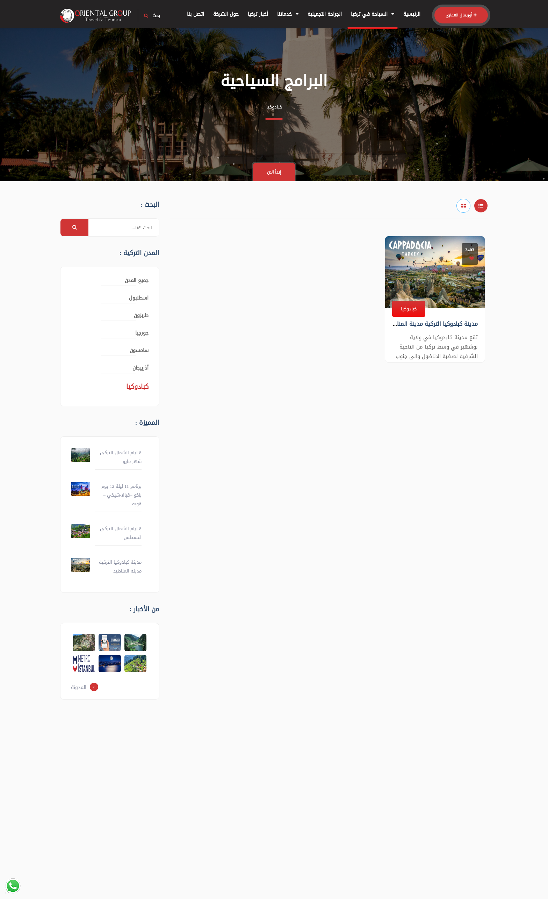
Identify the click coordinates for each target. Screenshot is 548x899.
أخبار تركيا (258, 14)
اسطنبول (139, 298)
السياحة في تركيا (372, 14)
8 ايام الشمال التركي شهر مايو (121, 457)
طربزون (141, 315)
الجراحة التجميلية (325, 14)
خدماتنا (287, 14)
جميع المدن (137, 280)
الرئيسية (411, 14)
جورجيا (142, 333)
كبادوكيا (409, 308)
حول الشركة (226, 14)
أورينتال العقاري (461, 15)
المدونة (84, 687)
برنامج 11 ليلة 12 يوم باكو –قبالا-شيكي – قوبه (121, 495)
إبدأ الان (274, 172)
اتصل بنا (195, 14)
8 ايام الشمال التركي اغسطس (121, 533)
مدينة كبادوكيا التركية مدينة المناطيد (433, 323)
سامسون (139, 350)
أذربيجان (140, 368)
